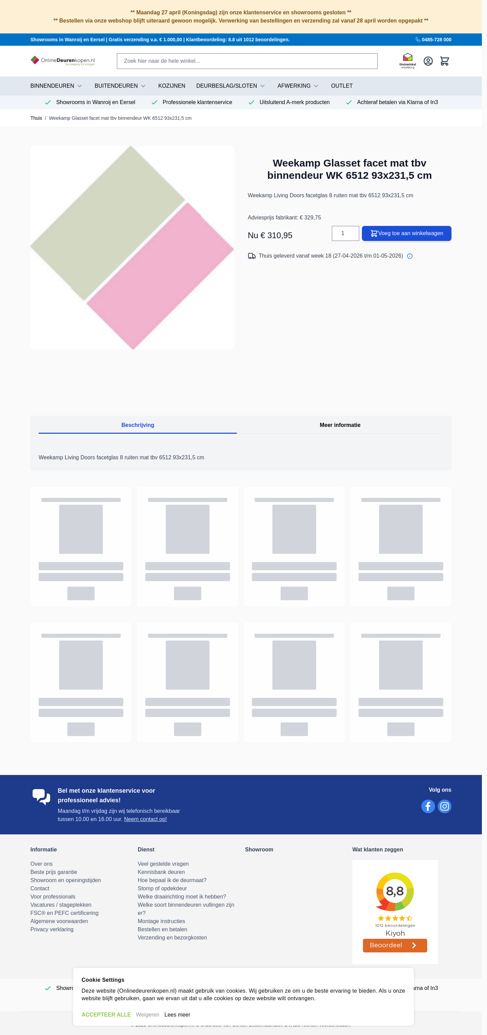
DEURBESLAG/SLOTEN (231, 86)
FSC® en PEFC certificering (64, 913)
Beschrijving (137, 425)
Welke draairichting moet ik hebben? (182, 897)
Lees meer (177, 1015)
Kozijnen (171, 86)
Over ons (41, 864)
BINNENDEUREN (57, 86)
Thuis (36, 118)
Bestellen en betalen (162, 929)
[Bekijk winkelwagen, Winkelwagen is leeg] (444, 61)
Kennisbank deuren (161, 872)
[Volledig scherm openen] (132, 247)
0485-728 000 (433, 39)
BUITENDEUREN (121, 86)
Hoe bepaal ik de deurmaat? (172, 880)
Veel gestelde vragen (163, 864)
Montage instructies (161, 921)
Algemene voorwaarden (59, 921)
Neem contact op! (145, 819)
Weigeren (147, 1015)
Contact (39, 888)
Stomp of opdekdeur (162, 888)
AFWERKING (299, 86)
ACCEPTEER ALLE (106, 1015)
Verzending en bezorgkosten (172, 937)
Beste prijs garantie (53, 872)
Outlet (342, 86)
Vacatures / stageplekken (60, 905)
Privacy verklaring (51, 929)
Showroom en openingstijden (65, 880)
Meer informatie (340, 425)
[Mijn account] (428, 61)
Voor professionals (53, 897)
